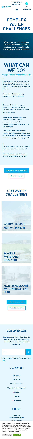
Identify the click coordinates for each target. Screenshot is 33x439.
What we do (17, 379)
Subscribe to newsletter (16, 302)
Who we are (17, 375)
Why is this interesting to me (16, 388)
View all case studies (16, 308)
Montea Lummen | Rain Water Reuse (14, 226)
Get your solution (16, 176)
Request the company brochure (16, 170)
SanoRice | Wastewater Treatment (11, 256)
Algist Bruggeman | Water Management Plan (16, 289)
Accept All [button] (17, 435)
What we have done (16, 384)
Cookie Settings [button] (7, 435)
